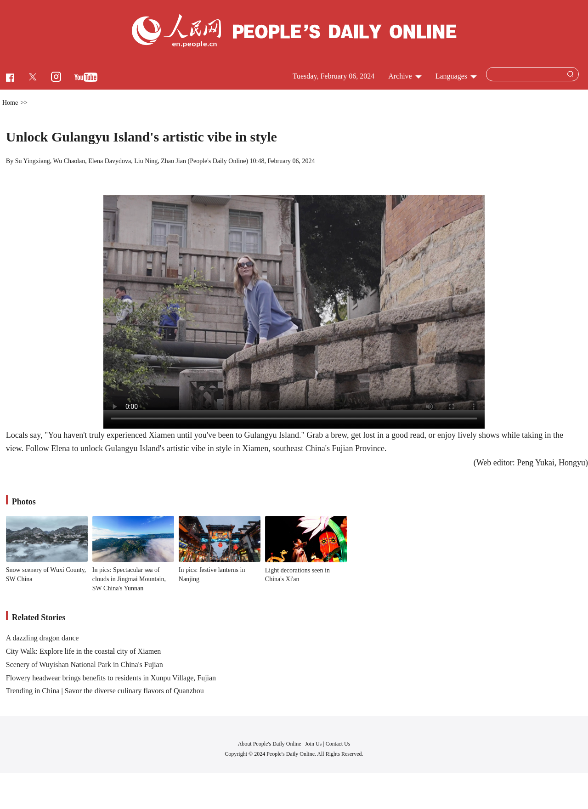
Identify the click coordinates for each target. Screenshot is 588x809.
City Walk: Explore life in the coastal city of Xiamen (83, 651)
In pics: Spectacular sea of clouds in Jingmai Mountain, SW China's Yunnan (129, 578)
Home (10, 102)
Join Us (314, 744)
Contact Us (338, 744)
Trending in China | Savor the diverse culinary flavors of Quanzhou (105, 691)
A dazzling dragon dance (42, 638)
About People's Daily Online (269, 744)
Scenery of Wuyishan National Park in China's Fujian (84, 664)
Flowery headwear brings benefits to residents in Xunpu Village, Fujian (111, 678)
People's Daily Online (218, 161)
